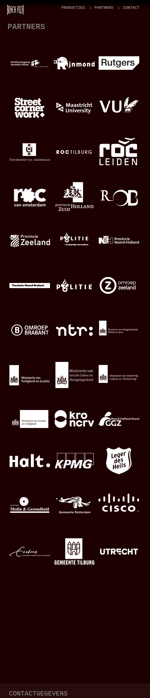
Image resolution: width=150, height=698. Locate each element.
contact (131, 7)
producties (73, 7)
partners (104, 7)
